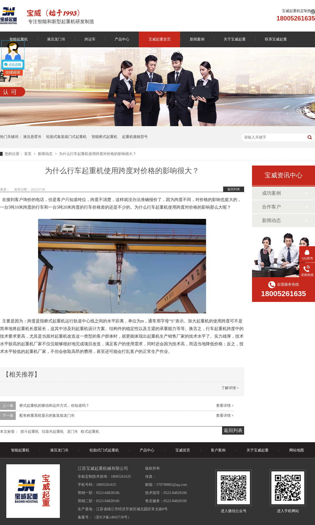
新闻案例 (197, 39)
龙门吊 (72, 432)
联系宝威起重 (276, 39)
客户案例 (218, 450)
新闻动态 (46, 154)
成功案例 (271, 193)
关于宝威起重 (235, 39)
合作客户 (271, 206)
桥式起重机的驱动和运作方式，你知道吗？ (54, 406)
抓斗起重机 (29, 432)
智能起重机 (20, 450)
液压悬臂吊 (32, 137)
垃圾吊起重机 (53, 432)
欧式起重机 (90, 432)
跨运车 (90, 39)
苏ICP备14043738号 (112, 517)
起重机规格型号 (135, 137)
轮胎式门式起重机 (104, 450)
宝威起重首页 (160, 39)
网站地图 (296, 450)
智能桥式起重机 (104, 137)
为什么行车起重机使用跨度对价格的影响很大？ (97, 154)
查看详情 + (225, 406)
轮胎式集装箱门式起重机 (66, 137)
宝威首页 (182, 450)
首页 (28, 154)
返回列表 (233, 189)
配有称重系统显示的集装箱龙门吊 (47, 416)
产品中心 (122, 39)
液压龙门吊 (56, 39)
